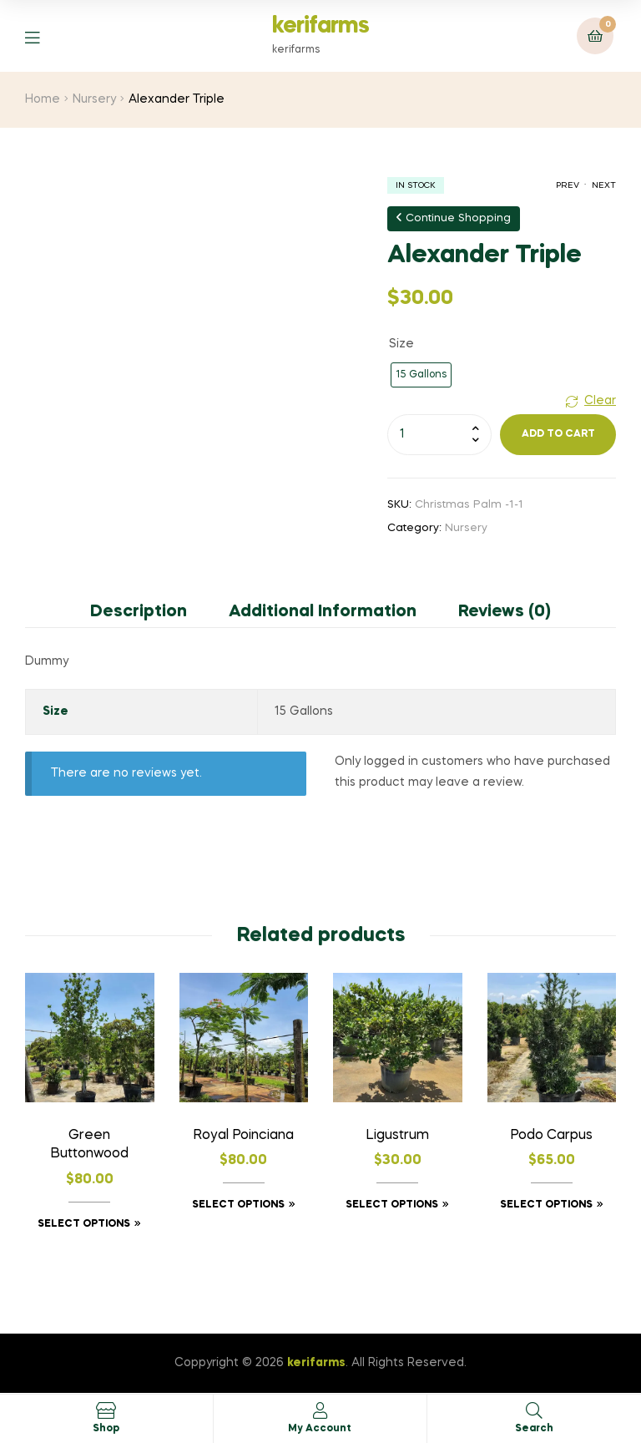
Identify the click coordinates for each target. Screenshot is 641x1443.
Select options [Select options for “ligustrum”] (392, 1205)
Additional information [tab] (322, 612)
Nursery (94, 99)
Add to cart (558, 434)
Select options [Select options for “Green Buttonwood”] (84, 1224)
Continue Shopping (453, 218)
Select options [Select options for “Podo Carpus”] (546, 1205)
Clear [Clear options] (600, 401)
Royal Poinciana (243, 1135)
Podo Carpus (551, 1135)
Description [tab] (138, 612)
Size (401, 344)
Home (42, 99)
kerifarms (320, 26)
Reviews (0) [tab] (504, 612)
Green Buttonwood (89, 1145)
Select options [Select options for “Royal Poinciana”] (238, 1205)
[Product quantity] (439, 434)
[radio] (421, 374)
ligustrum (397, 1135)
